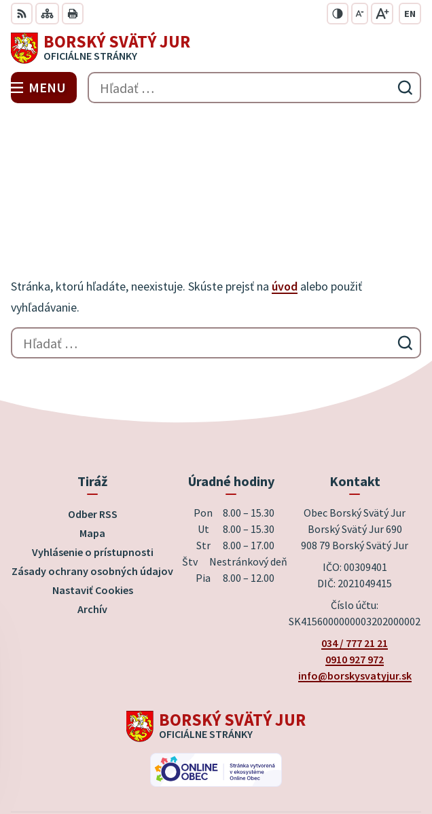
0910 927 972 (354, 562)
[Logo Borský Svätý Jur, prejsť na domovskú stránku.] (216, 48)
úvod (285, 189)
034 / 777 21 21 (354, 546)
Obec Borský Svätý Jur (254, 759)
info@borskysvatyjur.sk (355, 578)
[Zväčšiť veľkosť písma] (382, 13)
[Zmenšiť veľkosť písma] (359, 13)
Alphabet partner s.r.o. (277, 740)
